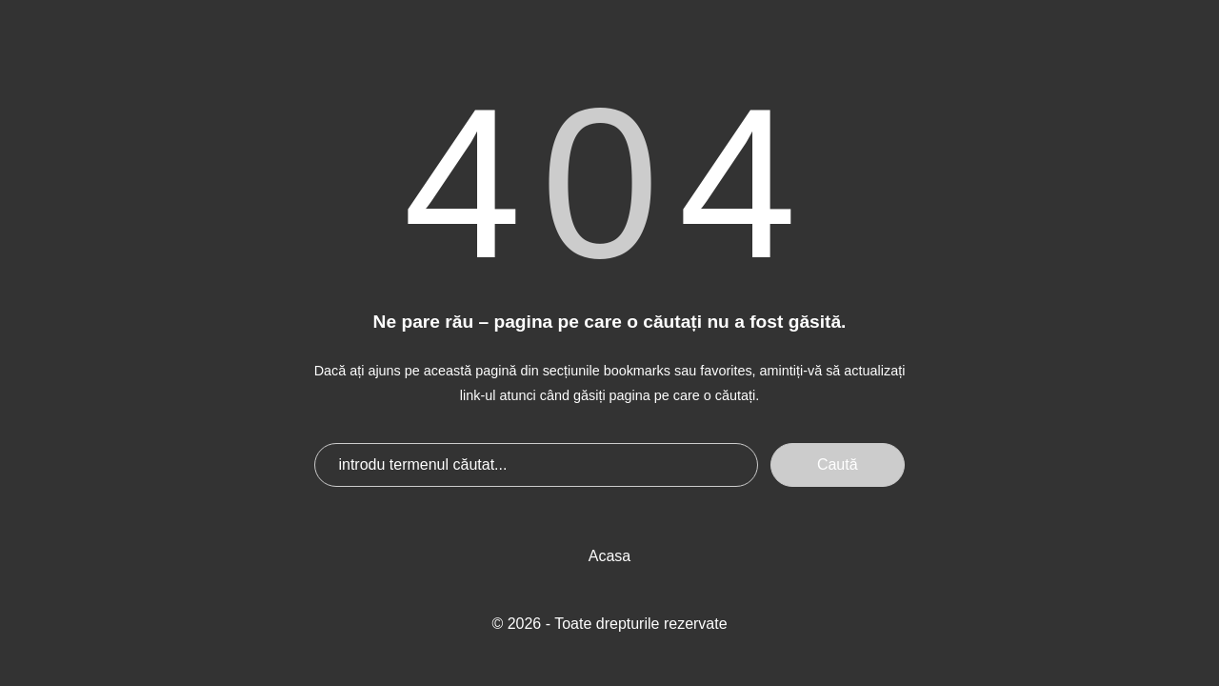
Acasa (609, 556)
